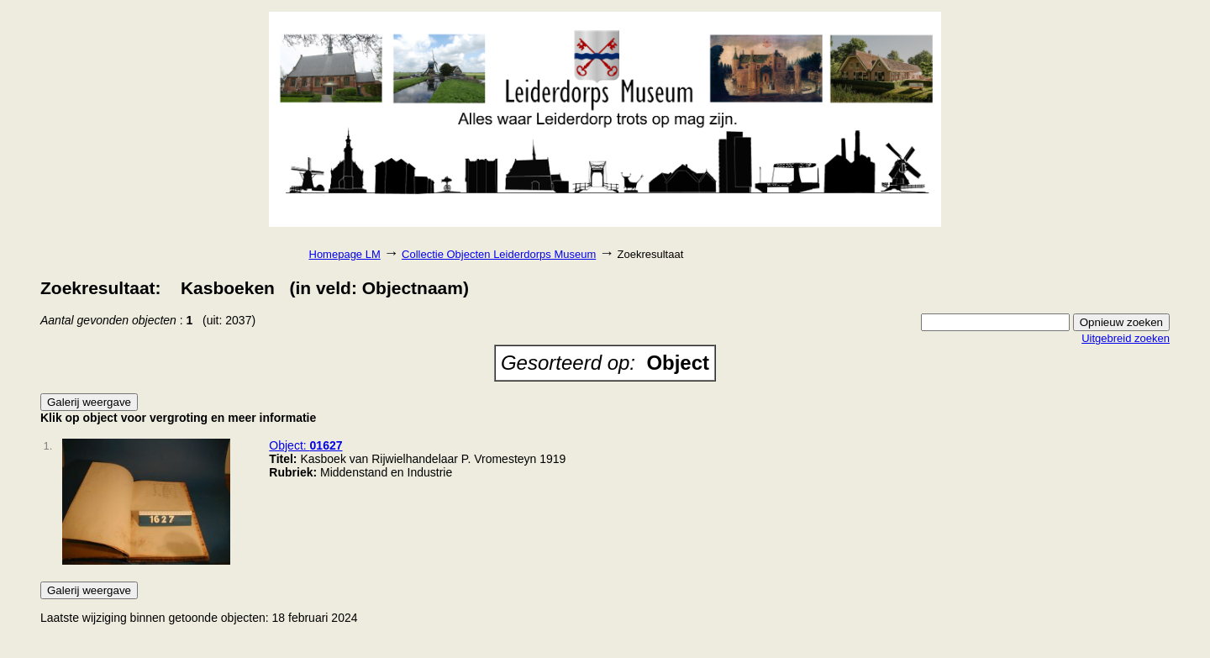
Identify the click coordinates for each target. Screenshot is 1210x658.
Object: (305, 445)
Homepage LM (345, 254)
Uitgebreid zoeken (1125, 338)
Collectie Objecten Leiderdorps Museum (499, 254)
